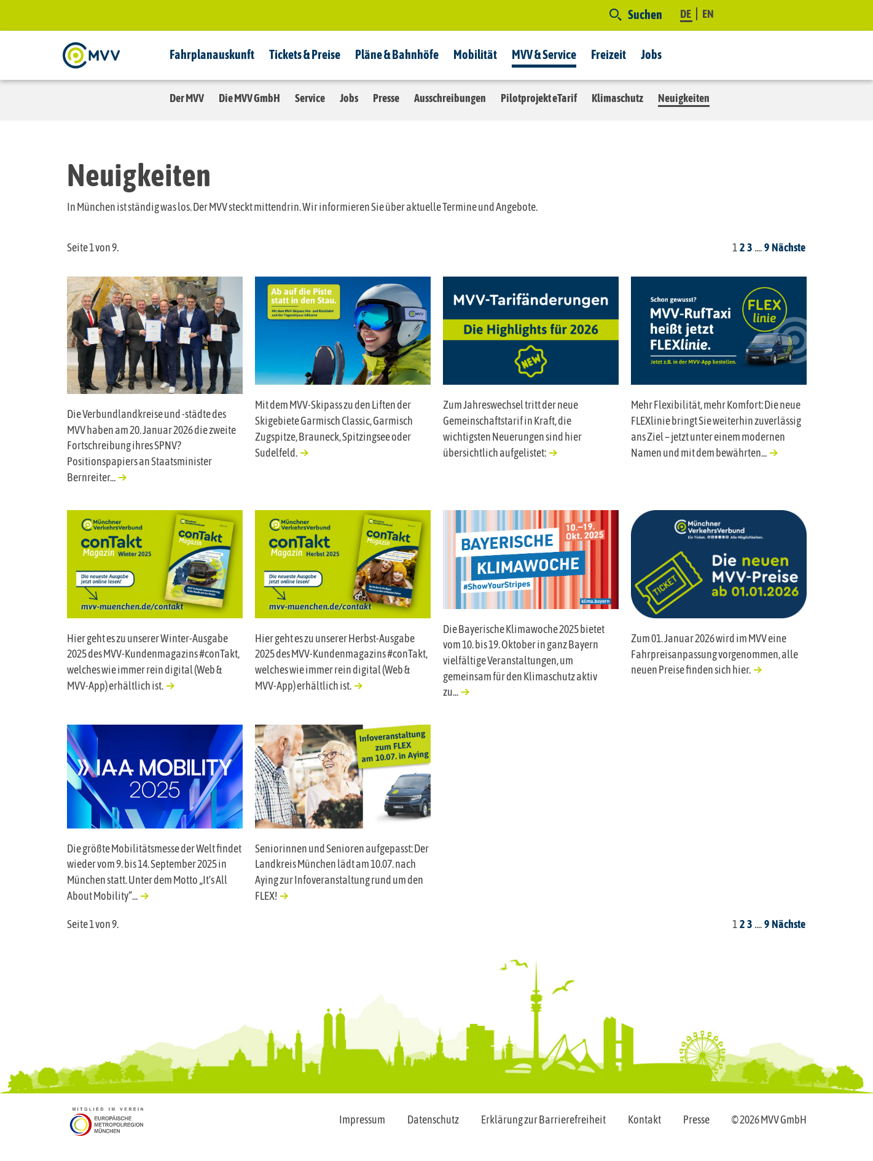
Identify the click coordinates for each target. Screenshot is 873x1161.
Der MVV (187, 98)
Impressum (362, 1119)
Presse (386, 98)
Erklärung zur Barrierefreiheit (543, 1119)
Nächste (788, 247)
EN (708, 13)
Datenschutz (433, 1119)
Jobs (651, 54)
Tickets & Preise (304, 54)
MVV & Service (544, 54)
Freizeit (608, 54)
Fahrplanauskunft (212, 54)
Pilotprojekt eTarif (539, 98)
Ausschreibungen (450, 98)
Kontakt (644, 1119)
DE (686, 13)
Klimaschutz (617, 98)
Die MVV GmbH (249, 98)
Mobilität (475, 54)
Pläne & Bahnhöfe (397, 54)
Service (310, 98)
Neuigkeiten (684, 98)
